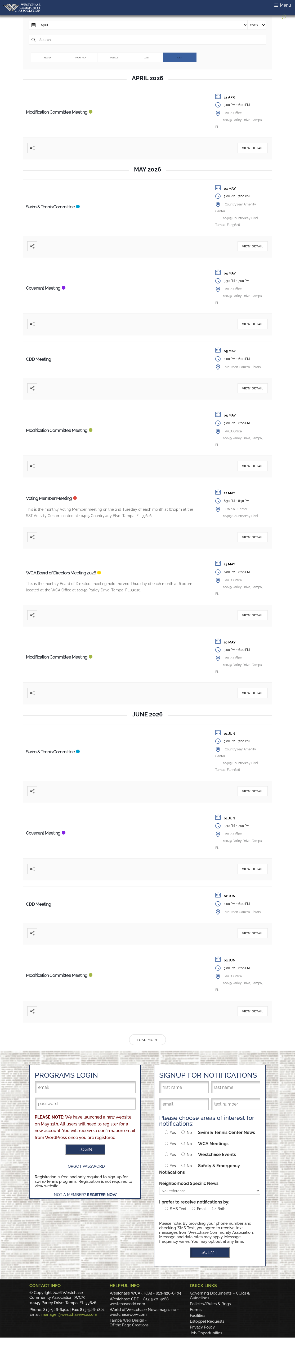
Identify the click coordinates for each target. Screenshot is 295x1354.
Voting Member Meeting (49, 498)
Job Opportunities (206, 1333)
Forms (196, 1309)
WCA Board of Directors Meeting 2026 (61, 572)
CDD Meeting (38, 359)
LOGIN (85, 1149)
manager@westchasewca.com (69, 1314)
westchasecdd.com (127, 1303)
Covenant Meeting (43, 288)
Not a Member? (85, 1194)
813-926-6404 (56, 1309)
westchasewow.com (128, 1314)
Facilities (197, 1315)
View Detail (252, 148)
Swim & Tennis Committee (50, 206)
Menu (282, 5)
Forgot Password (85, 1166)
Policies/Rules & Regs (210, 1303)
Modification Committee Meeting (56, 112)
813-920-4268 (156, 1299)
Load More (147, 1040)
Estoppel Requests (207, 1321)
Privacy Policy (202, 1327)
